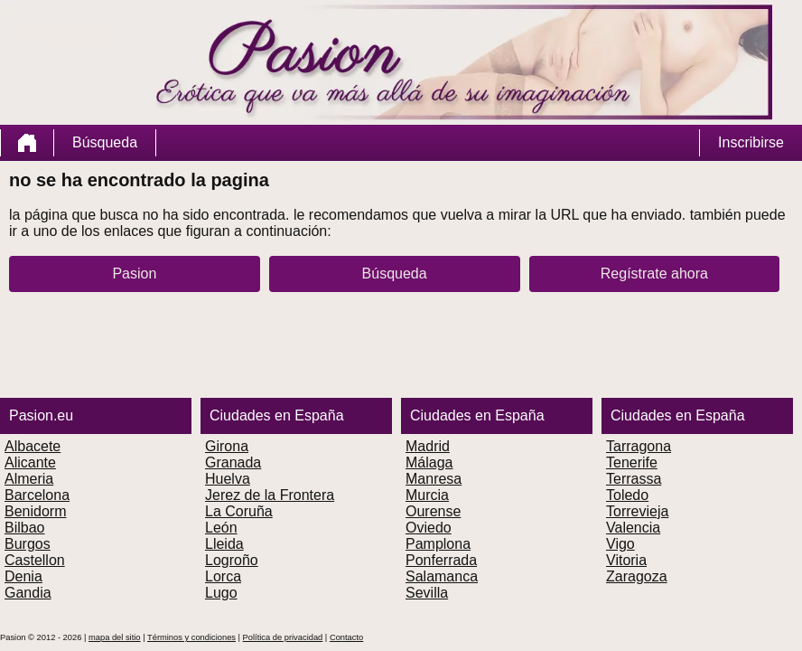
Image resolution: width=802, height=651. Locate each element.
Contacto (346, 637)
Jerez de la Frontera (269, 495)
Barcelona (37, 495)
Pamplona (438, 544)
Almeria (29, 478)
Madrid (428, 446)
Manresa (434, 478)
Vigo (620, 544)
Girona (226, 446)
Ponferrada (441, 560)
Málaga (429, 462)
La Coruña (239, 511)
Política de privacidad (283, 637)
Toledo (627, 495)
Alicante (30, 462)
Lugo (221, 592)
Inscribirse (751, 142)
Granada (233, 462)
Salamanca (442, 576)
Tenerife (631, 462)
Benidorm (35, 511)
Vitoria (626, 560)
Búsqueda (104, 142)
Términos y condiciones (191, 637)
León (221, 527)
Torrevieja (637, 511)
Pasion (134, 273)
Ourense (433, 511)
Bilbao (24, 527)
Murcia (427, 495)
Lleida (224, 544)
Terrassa (633, 478)
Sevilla (427, 592)
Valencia (633, 527)
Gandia (28, 592)
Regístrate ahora (654, 273)
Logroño (231, 560)
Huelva (227, 478)
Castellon (35, 560)
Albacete (33, 446)
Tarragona (638, 446)
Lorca (223, 576)
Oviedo (429, 527)
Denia (23, 576)
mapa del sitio (115, 637)
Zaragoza (636, 576)
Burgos (28, 544)
